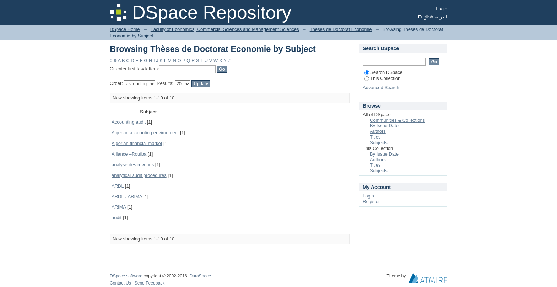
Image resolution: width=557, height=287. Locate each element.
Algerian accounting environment (145, 132)
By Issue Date (384, 125)
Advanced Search (381, 87)
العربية (440, 17)
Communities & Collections (397, 120)
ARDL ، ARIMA (127, 196)
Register (371, 201)
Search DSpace (383, 72)
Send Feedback (150, 283)
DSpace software (126, 276)
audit (116, 217)
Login (441, 8)
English (425, 17)
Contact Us (120, 283)
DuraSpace (200, 276)
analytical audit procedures (139, 175)
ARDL (118, 186)
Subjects (379, 142)
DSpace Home (125, 29)
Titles (375, 137)
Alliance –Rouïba (129, 154)
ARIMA (119, 207)
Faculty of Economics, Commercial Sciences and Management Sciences (225, 29)
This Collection (382, 78)
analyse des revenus (133, 164)
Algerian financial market (137, 143)
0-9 (113, 60)
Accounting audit (129, 122)
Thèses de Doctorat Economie (341, 29)
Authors (378, 131)
